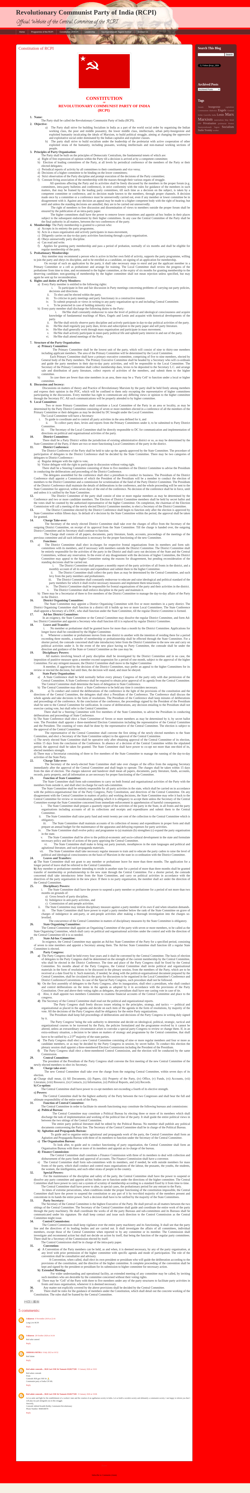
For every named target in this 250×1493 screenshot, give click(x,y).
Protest (231, 123)
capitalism (229, 107)
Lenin (220, 114)
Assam (200, 107)
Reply (28, 1327)
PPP (199, 123)
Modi (231, 120)
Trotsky (208, 130)
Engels (222, 110)
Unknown (30, 1319)
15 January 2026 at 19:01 (87, 1369)
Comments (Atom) (109, 1475)
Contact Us (143, 32)
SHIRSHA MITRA (34, 1352)
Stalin (201, 130)
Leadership (90, 32)
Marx (229, 114)
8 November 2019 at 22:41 (45, 1319)
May (226, 120)
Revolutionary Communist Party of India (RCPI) (86, 12)
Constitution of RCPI (69, 32)
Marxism (205, 119)
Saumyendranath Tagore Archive (116, 32)
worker (216, 130)
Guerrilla (207, 115)
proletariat (222, 123)
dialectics (213, 110)
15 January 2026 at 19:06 (87, 1394)
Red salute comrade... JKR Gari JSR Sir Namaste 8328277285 (51, 1369)
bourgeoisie (214, 106)
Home (22, 32)
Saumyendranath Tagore (209, 127)
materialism (219, 120)
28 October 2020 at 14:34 (45, 1335)
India (214, 115)
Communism (203, 110)
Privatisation (209, 123)
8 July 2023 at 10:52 (50, 1352)
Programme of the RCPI (42, 32)
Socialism (228, 126)
